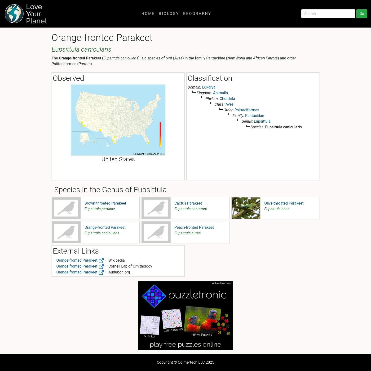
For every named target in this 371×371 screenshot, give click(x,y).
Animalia (220, 93)
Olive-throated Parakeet (284, 203)
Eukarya (208, 87)
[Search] (328, 13)
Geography (197, 13)
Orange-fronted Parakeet (105, 227)
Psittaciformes (246, 110)
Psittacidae (254, 115)
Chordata (227, 98)
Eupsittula (262, 121)
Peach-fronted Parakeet (194, 227)
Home (148, 13)
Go (361, 13)
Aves (229, 104)
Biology (169, 13)
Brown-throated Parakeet (105, 203)
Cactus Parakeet (188, 203)
